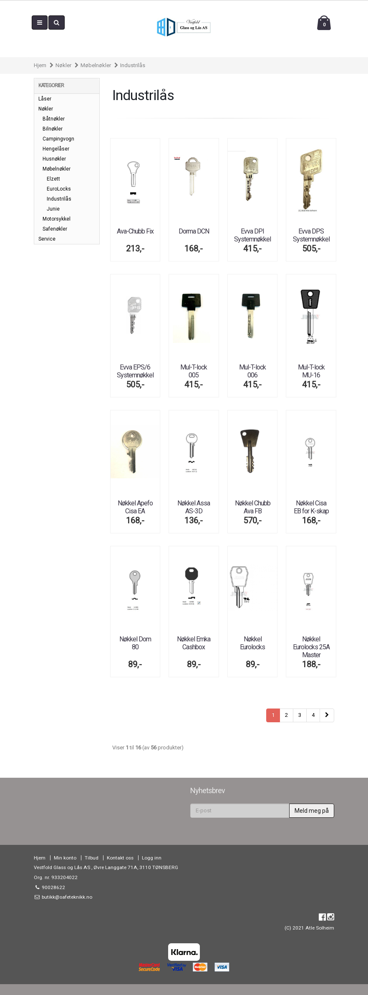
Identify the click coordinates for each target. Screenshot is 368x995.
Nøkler (63, 65)
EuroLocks (59, 189)
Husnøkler (54, 159)
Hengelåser (56, 149)
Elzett (53, 179)
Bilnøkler (53, 129)
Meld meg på (312, 810)
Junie (53, 209)
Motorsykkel (57, 219)
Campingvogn (58, 139)
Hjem (40, 65)
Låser (44, 99)
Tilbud (91, 858)
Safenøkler (55, 229)
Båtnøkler (54, 119)
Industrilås (132, 65)
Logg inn (151, 858)
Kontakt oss (120, 858)
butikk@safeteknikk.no (66, 897)
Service (46, 239)
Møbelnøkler (96, 65)
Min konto (65, 858)
